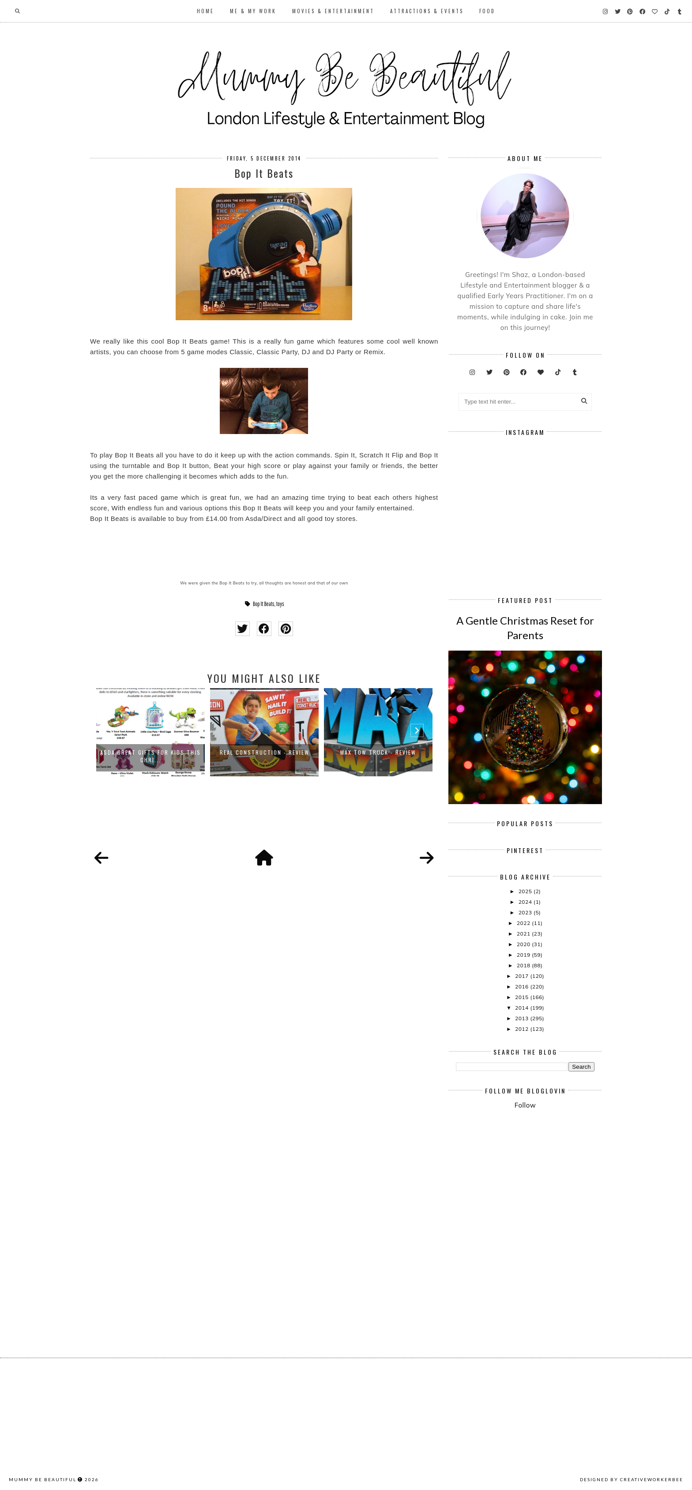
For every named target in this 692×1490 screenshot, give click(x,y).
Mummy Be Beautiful (42, 1479)
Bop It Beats (264, 603)
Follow (525, 1105)
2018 (524, 965)
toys (280, 603)
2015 (522, 997)
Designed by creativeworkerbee (631, 1479)
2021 (524, 933)
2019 (524, 954)
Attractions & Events (426, 11)
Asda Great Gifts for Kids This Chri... (150, 756)
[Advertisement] (574, 1189)
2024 (526, 901)
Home (205, 11)
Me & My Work (253, 11)
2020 (524, 944)
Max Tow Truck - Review (378, 752)
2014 (522, 1007)
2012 (522, 1029)
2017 (522, 976)
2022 (524, 923)
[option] (150, 732)
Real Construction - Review (264, 752)
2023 (526, 912)
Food (487, 11)
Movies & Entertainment (333, 11)
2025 (526, 891)
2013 (522, 1018)
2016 (522, 986)
